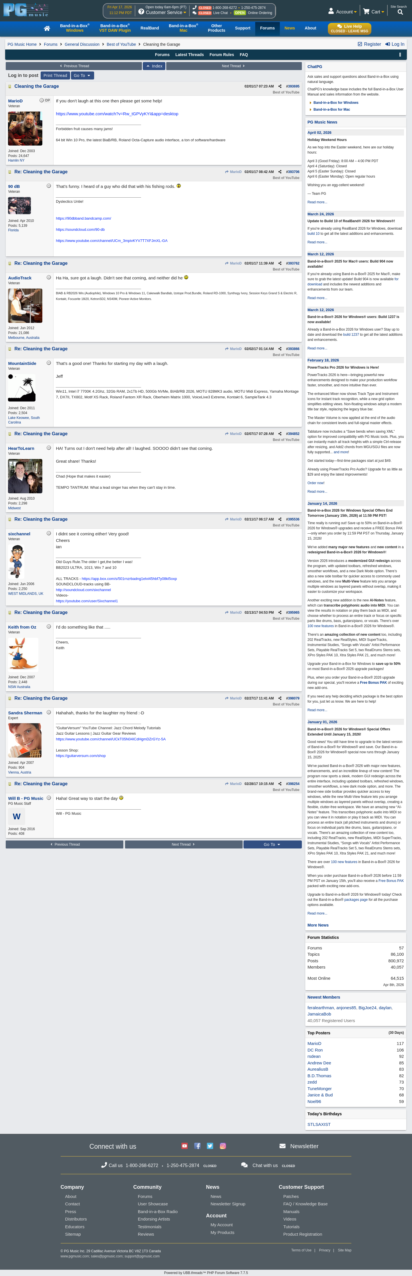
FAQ (244, 54)
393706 (294, 172)
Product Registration (302, 1234)
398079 (294, 698)
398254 (294, 784)
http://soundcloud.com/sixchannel (83, 590)
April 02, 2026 (320, 132)
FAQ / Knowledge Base (305, 1203)
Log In (395, 44)
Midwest (14, 508)
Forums (51, 44)
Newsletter (304, 1146)
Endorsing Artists (154, 1219)
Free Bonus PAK (373, 683)
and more (341, 452)
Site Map (344, 1250)
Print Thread (55, 75)
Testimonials (150, 1226)
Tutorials (291, 1226)
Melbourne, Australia (23, 338)
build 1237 (351, 335)
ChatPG (315, 66)
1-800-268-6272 (224, 8)
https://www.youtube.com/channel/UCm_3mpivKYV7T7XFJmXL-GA (111, 240)
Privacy (324, 1250)
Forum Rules (221, 54)
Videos (289, 1219)
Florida (13, 230)
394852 (294, 434)
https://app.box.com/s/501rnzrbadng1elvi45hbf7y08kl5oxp (129, 579)
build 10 (314, 234)
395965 (294, 613)
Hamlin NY (16, 160)
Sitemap (73, 1234)
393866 (294, 349)
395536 (294, 519)
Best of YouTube (121, 44)
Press (70, 1211)
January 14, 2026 (322, 503)
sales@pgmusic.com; (108, 1256)
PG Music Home (22, 44)
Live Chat (220, 13)
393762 (294, 263)
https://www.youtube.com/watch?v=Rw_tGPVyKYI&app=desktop (117, 113)
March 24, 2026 (321, 214)
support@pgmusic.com (142, 1256)
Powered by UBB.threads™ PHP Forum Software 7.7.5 (206, 1273)
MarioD (233, 172)
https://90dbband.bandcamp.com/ (83, 218)
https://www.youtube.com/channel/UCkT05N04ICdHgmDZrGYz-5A (111, 739)
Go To (83, 75)
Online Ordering (260, 13)
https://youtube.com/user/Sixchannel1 (87, 601)
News (216, 1196)
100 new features (321, 626)
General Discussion (82, 44)
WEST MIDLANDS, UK (25, 594)
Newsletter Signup (228, 1203)
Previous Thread (74, 66)
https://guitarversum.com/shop (81, 756)
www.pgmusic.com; (75, 1256)
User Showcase (153, 1203)
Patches (291, 1196)
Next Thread (234, 66)
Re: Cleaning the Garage (41, 171)
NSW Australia (19, 687)
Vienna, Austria (19, 772)
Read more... (317, 202)
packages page (356, 900)
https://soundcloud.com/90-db (80, 229)
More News (318, 925)
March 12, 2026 (321, 254)
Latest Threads (189, 54)
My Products (222, 1232)
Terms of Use (301, 1250)
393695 (294, 86)
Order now (316, 483)
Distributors (76, 1219)
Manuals (291, 1211)
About (70, 1196)
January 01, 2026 (322, 722)
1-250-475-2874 (253, 8)
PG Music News (322, 122)
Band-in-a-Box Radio (158, 1211)
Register (369, 44)
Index (154, 66)
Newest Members (324, 997)
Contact (72, 1203)
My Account (222, 1224)
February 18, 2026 (323, 360)
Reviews (146, 1234)
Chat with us (265, 1165)
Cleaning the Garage (36, 86)
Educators (75, 1226)
